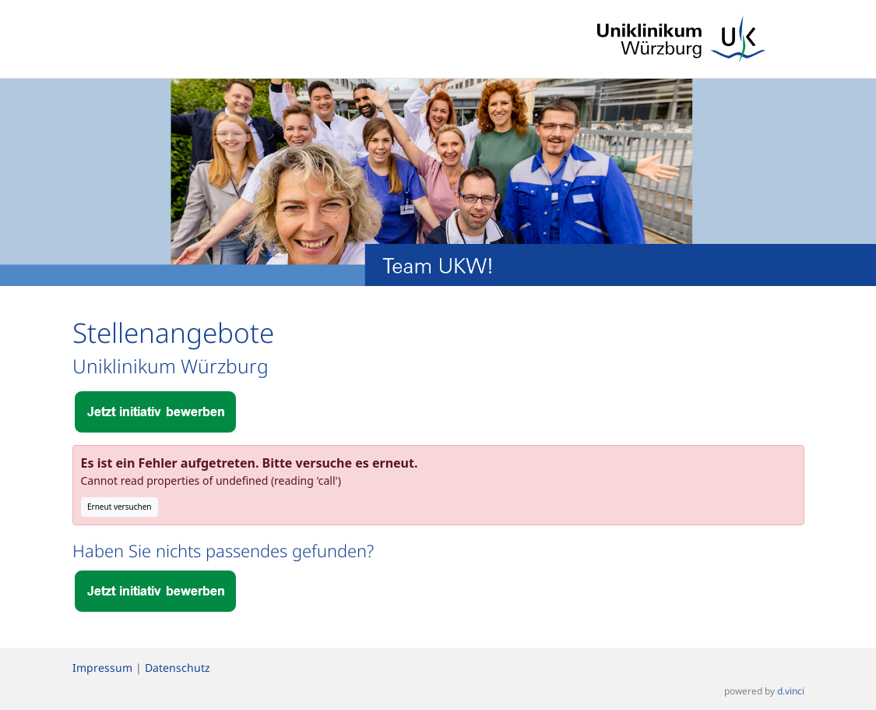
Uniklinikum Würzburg (170, 366)
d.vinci (790, 691)
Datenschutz (177, 667)
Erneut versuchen (119, 506)
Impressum (102, 667)
